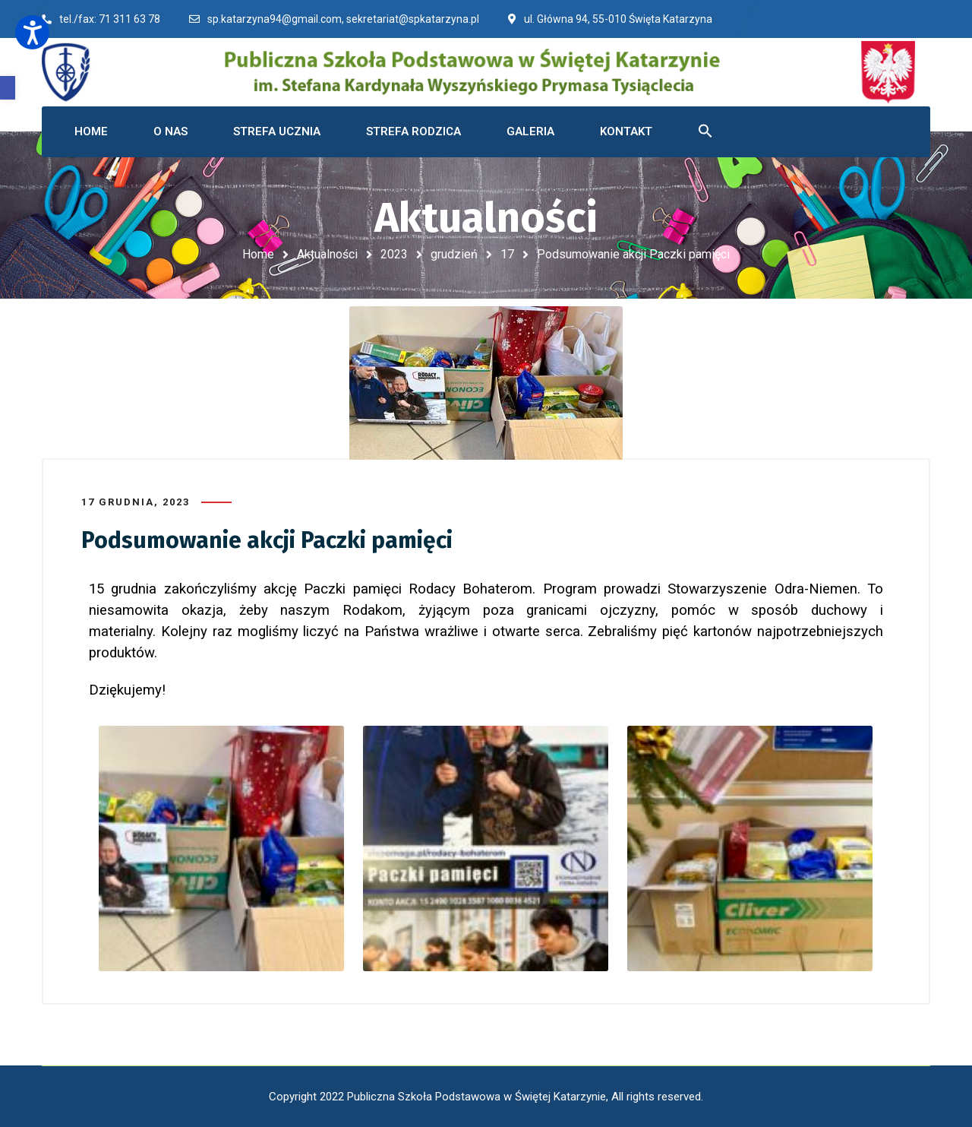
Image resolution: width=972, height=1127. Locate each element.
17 (507, 254)
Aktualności (327, 254)
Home (258, 254)
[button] (7, 88)
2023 (394, 254)
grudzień (454, 254)
